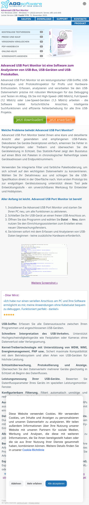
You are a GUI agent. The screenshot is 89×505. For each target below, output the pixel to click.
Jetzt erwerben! (61, 119)
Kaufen (26, 18)
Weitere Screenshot (44, 283)
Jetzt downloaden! (29, 119)
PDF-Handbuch (10, 46)
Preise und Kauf (11, 36)
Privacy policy (34, 503)
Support (62, 18)
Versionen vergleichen (15, 41)
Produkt (80, 23)
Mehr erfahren (34, 483)
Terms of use (22, 503)
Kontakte (80, 18)
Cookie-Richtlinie (33, 450)
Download (44, 18)
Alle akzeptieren (56, 483)
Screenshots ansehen (14, 56)
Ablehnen (16, 483)
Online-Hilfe (9, 51)
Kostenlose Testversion (16, 32)
